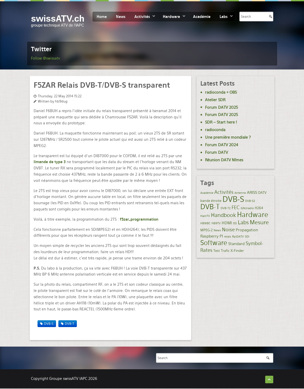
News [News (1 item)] (217, 230)
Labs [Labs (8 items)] (243, 222)
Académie (201, 17)
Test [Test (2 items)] (216, 250)
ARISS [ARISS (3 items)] (252, 192)
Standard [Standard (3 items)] (236, 243)
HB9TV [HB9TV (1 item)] (216, 223)
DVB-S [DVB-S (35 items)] (233, 199)
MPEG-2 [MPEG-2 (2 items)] (206, 230)
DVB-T (69, 324)
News (120, 17)
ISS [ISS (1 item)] (235, 223)
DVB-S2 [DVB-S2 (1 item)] (250, 201)
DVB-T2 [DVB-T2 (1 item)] (226, 208)
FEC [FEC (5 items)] (236, 207)
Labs (223, 17)
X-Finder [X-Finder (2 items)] (237, 250)
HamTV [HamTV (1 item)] (205, 216)
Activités (142, 17)
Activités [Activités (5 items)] (223, 192)
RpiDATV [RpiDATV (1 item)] (238, 236)
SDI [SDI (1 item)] (247, 236)
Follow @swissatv (45, 58)
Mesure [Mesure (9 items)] (259, 222)
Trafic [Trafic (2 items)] (225, 250)
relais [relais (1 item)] (227, 236)
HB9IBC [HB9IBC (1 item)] (205, 223)
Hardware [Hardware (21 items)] (252, 215)
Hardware (171, 17)
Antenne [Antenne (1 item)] (240, 193)
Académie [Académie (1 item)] (206, 193)
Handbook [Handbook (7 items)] (223, 215)
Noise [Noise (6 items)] (228, 230)
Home (102, 17)
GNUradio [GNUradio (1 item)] (247, 208)
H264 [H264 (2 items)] (259, 208)
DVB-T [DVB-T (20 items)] (210, 207)
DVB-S (48, 324)
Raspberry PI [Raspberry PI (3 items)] (211, 236)
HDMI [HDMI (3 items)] (227, 223)
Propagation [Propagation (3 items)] (247, 230)
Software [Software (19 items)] (213, 243)
